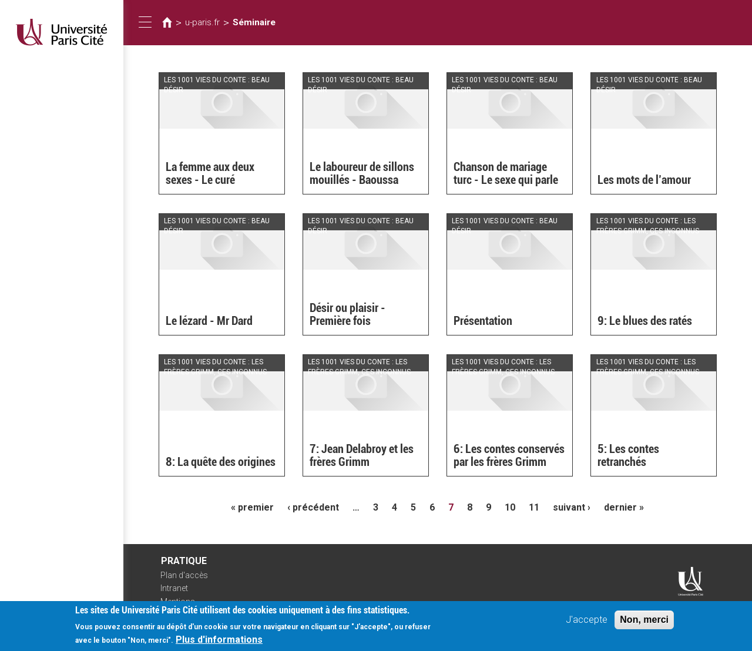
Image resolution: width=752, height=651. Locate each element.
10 (510, 507)
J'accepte (586, 623)
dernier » (624, 507)
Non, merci (644, 624)
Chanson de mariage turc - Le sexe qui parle (506, 173)
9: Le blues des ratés (644, 321)
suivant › (571, 507)
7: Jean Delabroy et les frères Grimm (362, 455)
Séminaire (254, 22)
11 (534, 507)
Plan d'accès (184, 575)
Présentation (483, 321)
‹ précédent (313, 507)
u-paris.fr (202, 22)
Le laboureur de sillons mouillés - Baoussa (362, 173)
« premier (252, 507)
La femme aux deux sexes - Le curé (210, 173)
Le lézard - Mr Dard (209, 321)
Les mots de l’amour (644, 180)
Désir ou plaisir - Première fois (347, 314)
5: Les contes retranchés (628, 455)
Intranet (174, 588)
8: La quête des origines (221, 462)
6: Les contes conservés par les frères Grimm (509, 455)
